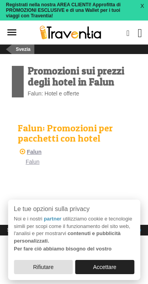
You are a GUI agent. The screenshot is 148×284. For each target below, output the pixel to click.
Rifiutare (43, 267)
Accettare (104, 267)
